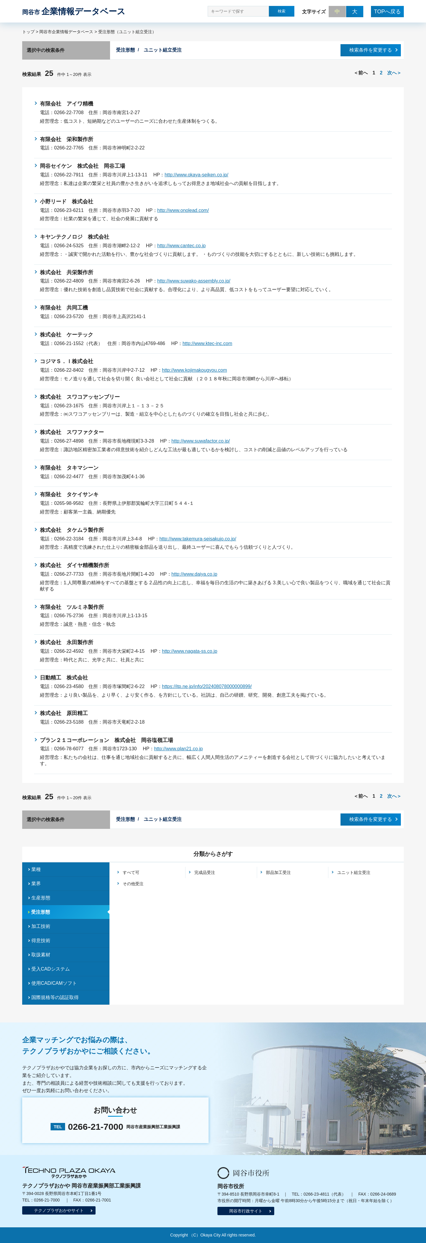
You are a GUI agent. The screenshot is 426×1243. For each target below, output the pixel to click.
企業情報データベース (73, 11)
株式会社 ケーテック (66, 335)
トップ (28, 31)
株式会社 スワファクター (72, 432)
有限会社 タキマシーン (69, 468)
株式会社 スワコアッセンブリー (80, 397)
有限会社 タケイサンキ (69, 494)
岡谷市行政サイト (245, 1211)
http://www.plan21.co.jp (178, 748)
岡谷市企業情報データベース (66, 31)
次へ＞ (394, 72)
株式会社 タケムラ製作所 (72, 530)
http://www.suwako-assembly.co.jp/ (193, 280)
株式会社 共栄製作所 (66, 272)
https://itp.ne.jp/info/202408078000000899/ (207, 686)
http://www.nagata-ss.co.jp (189, 651)
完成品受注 (204, 872)
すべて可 (131, 872)
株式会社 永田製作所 (66, 642)
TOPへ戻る (387, 12)
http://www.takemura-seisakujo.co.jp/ (197, 538)
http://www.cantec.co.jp (181, 245)
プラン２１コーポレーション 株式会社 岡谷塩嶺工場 (106, 740)
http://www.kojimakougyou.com (194, 370)
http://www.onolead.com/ (183, 210)
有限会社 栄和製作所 (66, 139)
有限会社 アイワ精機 (66, 104)
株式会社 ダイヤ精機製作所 (74, 565)
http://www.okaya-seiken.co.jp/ (196, 174)
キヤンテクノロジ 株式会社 (74, 237)
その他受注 (133, 883)
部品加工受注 (278, 872)
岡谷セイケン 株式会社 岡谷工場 (82, 166)
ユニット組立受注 (353, 872)
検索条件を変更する (370, 49)
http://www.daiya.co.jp (194, 574)
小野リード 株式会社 (66, 202)
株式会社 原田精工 (64, 713)
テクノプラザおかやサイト (59, 1210)
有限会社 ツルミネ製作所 (72, 607)
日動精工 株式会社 (64, 678)
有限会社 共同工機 (64, 308)
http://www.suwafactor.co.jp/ (201, 440)
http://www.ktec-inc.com (207, 343)
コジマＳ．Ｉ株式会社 (66, 361)
